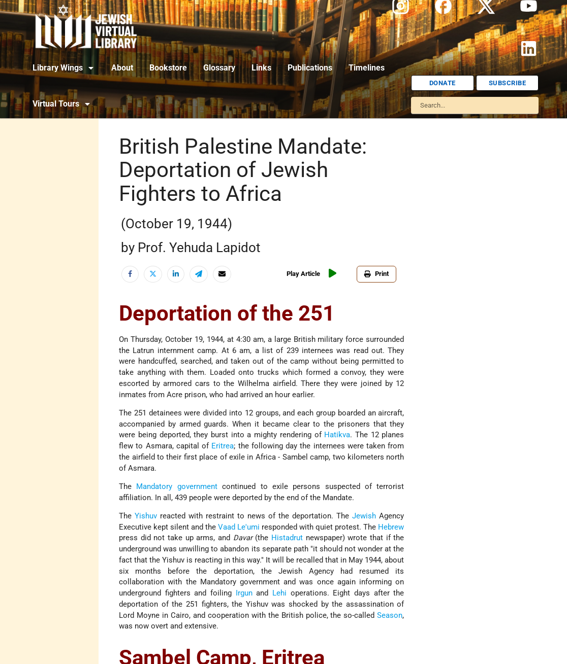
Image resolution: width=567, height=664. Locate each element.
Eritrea (222, 446)
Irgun (244, 593)
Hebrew (391, 527)
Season (389, 615)
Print (376, 273)
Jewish (364, 516)
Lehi (279, 593)
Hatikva (337, 435)
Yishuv (146, 516)
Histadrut (287, 538)
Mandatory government (176, 486)
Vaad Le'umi (239, 527)
